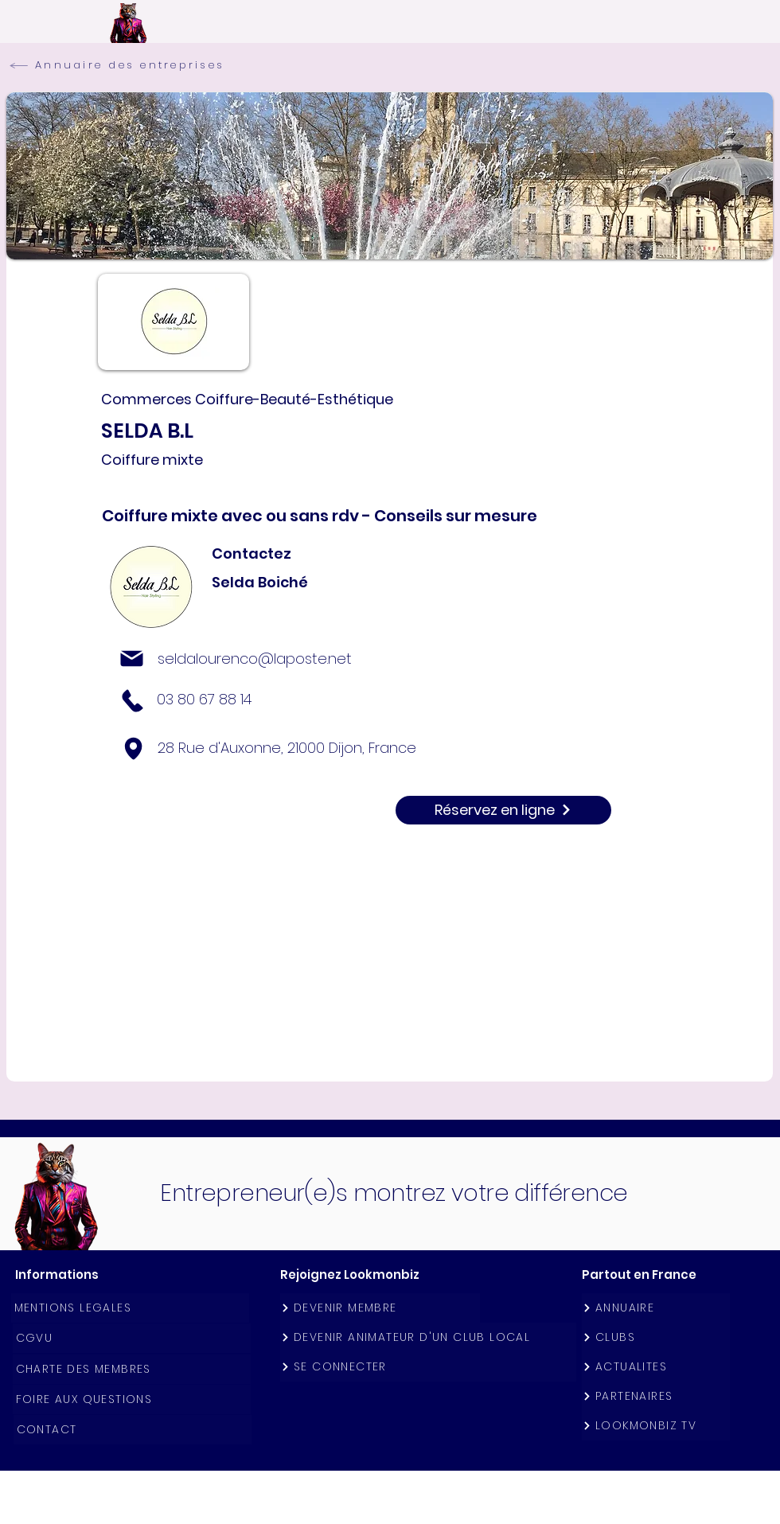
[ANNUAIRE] (656, 1308)
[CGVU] (132, 1338)
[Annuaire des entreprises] (129, 65)
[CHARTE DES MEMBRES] (132, 1369)
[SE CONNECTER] (428, 1367)
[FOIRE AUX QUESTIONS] (132, 1399)
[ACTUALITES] (656, 1367)
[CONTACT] (133, 1429)
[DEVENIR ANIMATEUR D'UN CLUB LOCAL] (428, 1337)
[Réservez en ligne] (503, 810)
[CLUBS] (656, 1337)
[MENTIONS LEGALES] (130, 1308)
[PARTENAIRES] (656, 1396)
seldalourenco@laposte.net (255, 658)
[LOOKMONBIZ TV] (656, 1425)
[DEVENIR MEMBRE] (380, 1308)
